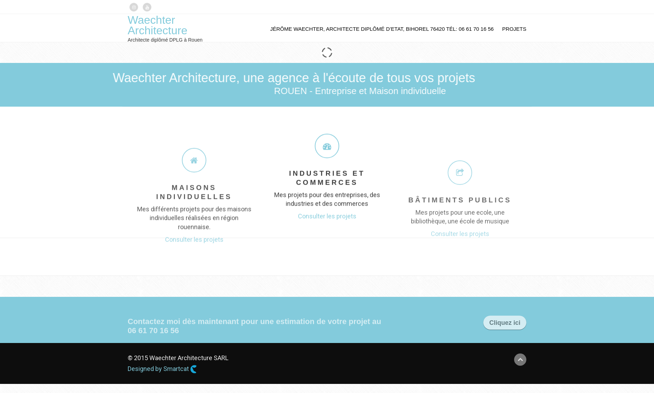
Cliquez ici (504, 327)
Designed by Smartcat (162, 369)
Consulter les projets (194, 266)
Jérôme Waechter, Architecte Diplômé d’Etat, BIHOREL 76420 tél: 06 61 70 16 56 (382, 29)
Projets (514, 29)
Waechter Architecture (157, 25)
